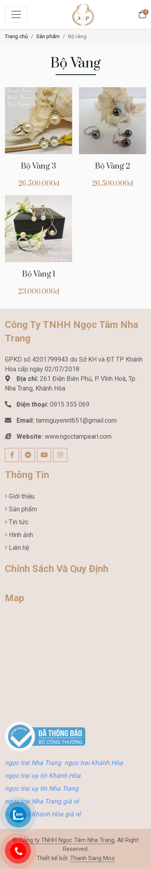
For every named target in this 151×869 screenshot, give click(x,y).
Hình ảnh (20, 535)
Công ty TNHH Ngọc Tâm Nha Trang (66, 840)
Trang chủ (16, 36)
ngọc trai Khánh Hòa (93, 763)
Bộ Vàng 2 (112, 166)
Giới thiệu (21, 496)
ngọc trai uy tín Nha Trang (42, 788)
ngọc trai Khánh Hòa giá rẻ (43, 814)
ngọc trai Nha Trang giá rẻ (42, 801)
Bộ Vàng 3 (38, 166)
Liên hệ (18, 548)
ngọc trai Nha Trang (33, 763)
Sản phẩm (48, 36)
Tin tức (17, 522)
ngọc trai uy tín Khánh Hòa (43, 775)
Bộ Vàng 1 (38, 274)
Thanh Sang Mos (92, 858)
